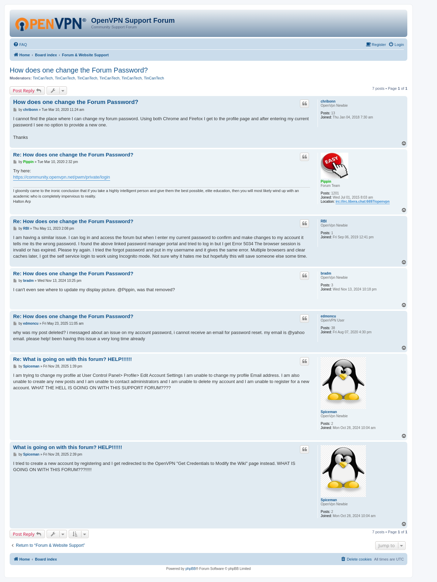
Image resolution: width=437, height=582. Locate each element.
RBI (324, 221)
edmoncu (328, 316)
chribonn (328, 101)
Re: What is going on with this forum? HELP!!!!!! (72, 359)
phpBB (190, 569)
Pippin (326, 181)
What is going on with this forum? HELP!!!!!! (67, 447)
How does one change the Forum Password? (79, 70)
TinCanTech (43, 78)
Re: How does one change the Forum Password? (73, 155)
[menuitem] (20, 44)
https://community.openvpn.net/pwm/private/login (61, 177)
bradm (326, 273)
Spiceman (329, 412)
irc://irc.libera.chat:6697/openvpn (362, 201)
